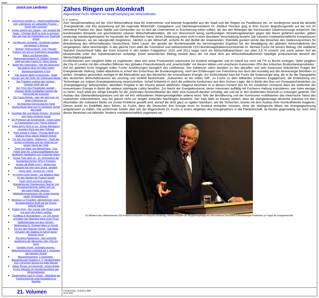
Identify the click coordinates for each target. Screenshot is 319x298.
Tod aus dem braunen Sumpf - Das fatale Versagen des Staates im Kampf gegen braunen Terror (36, 231)
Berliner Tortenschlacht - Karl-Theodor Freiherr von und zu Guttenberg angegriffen (36, 50)
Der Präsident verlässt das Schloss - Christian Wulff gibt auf (36, 83)
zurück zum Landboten (31, 7)
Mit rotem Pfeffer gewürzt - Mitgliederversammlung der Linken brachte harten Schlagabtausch (36, 193)
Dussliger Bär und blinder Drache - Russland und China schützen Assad (36, 115)
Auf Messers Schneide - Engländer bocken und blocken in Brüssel (36, 44)
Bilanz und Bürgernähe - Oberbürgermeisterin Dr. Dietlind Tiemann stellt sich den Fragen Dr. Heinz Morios (35, 58)
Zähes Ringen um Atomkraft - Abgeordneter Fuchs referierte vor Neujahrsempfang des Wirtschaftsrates (35, 269)
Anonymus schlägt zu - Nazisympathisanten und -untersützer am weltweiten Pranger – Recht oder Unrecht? (36, 24)
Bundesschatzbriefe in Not (36, 71)
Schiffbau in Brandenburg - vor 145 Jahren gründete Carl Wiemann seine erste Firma (36, 217)
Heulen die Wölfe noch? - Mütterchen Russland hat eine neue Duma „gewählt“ (36, 166)
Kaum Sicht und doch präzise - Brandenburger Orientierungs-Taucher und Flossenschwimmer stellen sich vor (36, 184)
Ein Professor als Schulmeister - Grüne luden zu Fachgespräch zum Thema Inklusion (36, 121)
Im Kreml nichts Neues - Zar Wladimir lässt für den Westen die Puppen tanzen (36, 176)
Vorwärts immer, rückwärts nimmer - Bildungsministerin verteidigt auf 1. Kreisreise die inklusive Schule (36, 250)
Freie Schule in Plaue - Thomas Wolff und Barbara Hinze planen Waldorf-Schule (35, 134)
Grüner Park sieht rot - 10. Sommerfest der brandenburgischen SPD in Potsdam (36, 160)
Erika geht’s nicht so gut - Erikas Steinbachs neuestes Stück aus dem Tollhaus (36, 128)
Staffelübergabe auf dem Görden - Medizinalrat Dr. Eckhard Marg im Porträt (36, 224)
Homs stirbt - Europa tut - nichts (36, 171)
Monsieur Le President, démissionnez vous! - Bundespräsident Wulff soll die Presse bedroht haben (36, 203)
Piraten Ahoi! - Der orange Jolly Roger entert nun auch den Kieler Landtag (36, 211)
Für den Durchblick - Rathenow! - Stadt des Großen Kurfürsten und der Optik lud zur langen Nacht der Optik (36, 142)
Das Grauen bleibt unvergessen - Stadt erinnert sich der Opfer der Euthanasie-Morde (35, 77)
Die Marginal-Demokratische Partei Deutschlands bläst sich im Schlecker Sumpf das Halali (36, 107)
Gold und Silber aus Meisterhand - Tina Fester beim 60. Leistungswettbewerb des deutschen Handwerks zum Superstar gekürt (36, 151)
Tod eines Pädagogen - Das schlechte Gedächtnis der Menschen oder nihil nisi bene (36, 241)
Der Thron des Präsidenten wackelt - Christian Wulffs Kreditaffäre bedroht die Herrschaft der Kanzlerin (36, 91)
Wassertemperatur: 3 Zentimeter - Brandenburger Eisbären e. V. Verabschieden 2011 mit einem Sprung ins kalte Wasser (36, 259)
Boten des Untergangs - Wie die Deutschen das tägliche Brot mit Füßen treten (36, 66)
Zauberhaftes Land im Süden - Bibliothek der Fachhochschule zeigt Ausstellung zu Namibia (36, 278)
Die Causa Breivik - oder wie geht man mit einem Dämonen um (36, 99)
